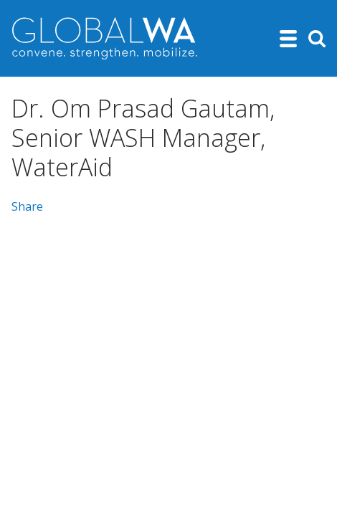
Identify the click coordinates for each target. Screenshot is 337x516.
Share (27, 206)
